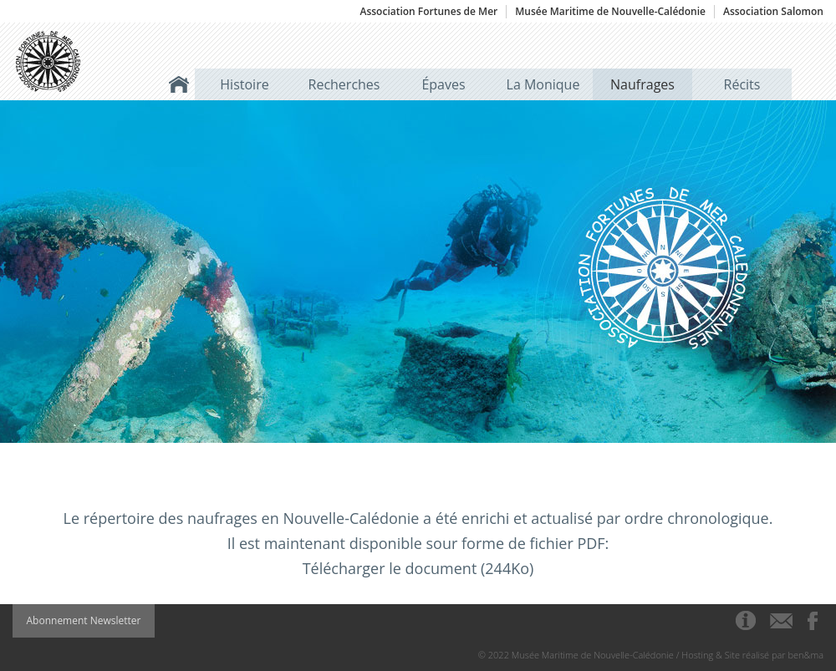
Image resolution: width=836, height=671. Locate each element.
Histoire (244, 84)
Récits (742, 84)
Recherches (344, 84)
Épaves (443, 84)
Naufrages (642, 84)
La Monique (543, 84)
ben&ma (805, 654)
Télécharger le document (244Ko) (418, 568)
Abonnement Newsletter (84, 620)
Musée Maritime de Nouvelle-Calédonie (610, 11)
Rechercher (807, 84)
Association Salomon (773, 11)
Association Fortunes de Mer (428, 11)
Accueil (179, 84)
